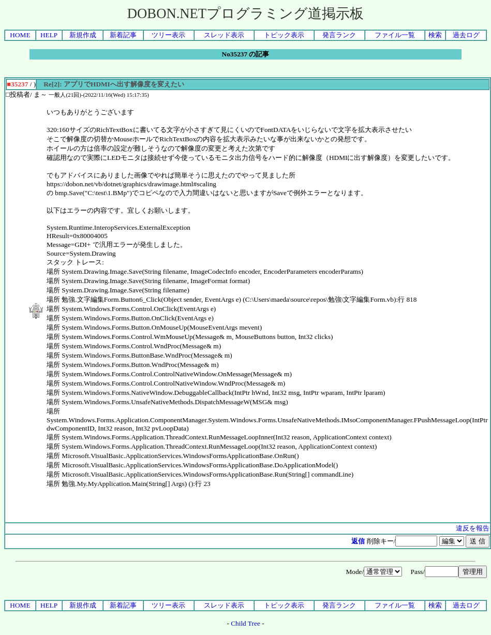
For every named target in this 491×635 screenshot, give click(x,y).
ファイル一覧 (395, 35)
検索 (435, 35)
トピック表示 (284, 35)
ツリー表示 (168, 35)
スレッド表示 (224, 35)
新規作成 (82, 35)
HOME (20, 35)
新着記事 (123, 35)
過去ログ (466, 35)
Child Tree (245, 623)
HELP (48, 35)
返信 (358, 541)
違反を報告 (472, 528)
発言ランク (339, 35)
